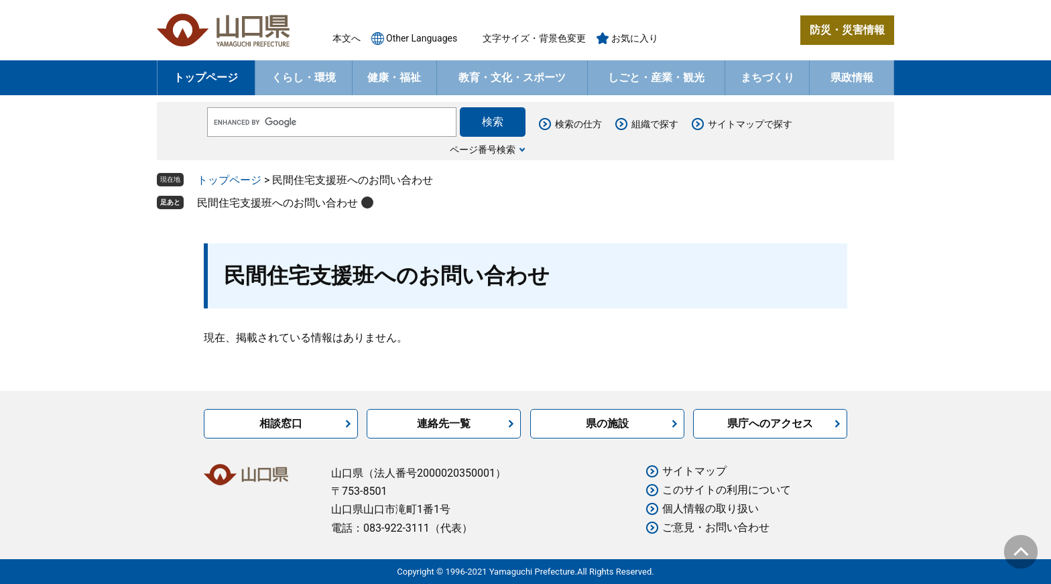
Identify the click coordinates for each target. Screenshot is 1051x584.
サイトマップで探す (750, 124)
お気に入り (634, 38)
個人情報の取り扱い (710, 508)
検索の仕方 (578, 124)
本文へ (346, 38)
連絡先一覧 (444, 423)
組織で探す (654, 124)
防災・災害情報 (847, 29)
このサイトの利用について (726, 489)
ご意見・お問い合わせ (715, 527)
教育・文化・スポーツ (512, 77)
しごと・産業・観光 (656, 77)
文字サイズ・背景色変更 (534, 38)
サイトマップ (694, 471)
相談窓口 (280, 423)
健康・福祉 (394, 77)
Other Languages (421, 38)
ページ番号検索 (482, 149)
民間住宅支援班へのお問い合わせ (277, 202)
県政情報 (851, 77)
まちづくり (767, 77)
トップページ (206, 77)
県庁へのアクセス (770, 423)
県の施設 (607, 423)
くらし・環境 (303, 77)
